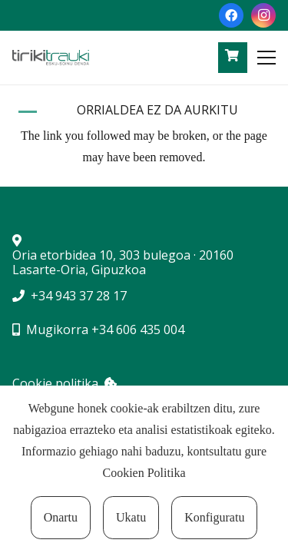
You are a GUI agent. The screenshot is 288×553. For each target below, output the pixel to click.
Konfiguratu (214, 517)
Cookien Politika (144, 472)
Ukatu (131, 517)
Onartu (61, 517)
